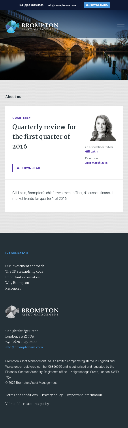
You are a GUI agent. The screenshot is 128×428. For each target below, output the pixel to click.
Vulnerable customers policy (27, 404)
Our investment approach (24, 266)
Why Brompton (17, 283)
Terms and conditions (21, 395)
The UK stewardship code (24, 271)
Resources (13, 288)
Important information (22, 277)
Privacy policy (52, 395)
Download (28, 168)
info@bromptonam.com (24, 347)
